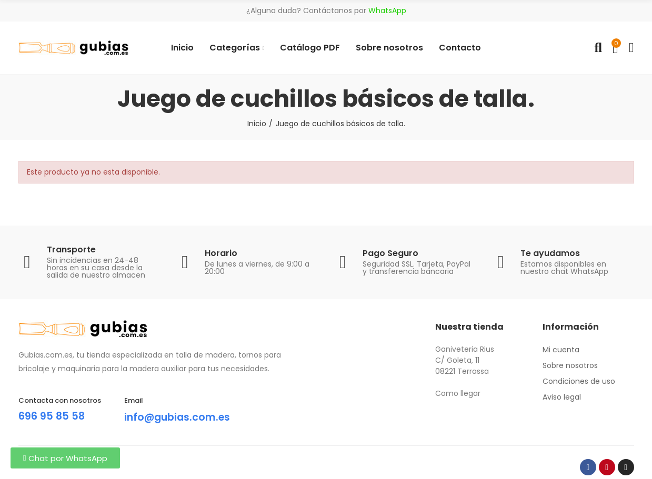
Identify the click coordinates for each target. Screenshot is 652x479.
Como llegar (457, 393)
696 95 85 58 (52, 416)
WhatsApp (387, 10)
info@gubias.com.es (179, 417)
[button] (65, 457)
